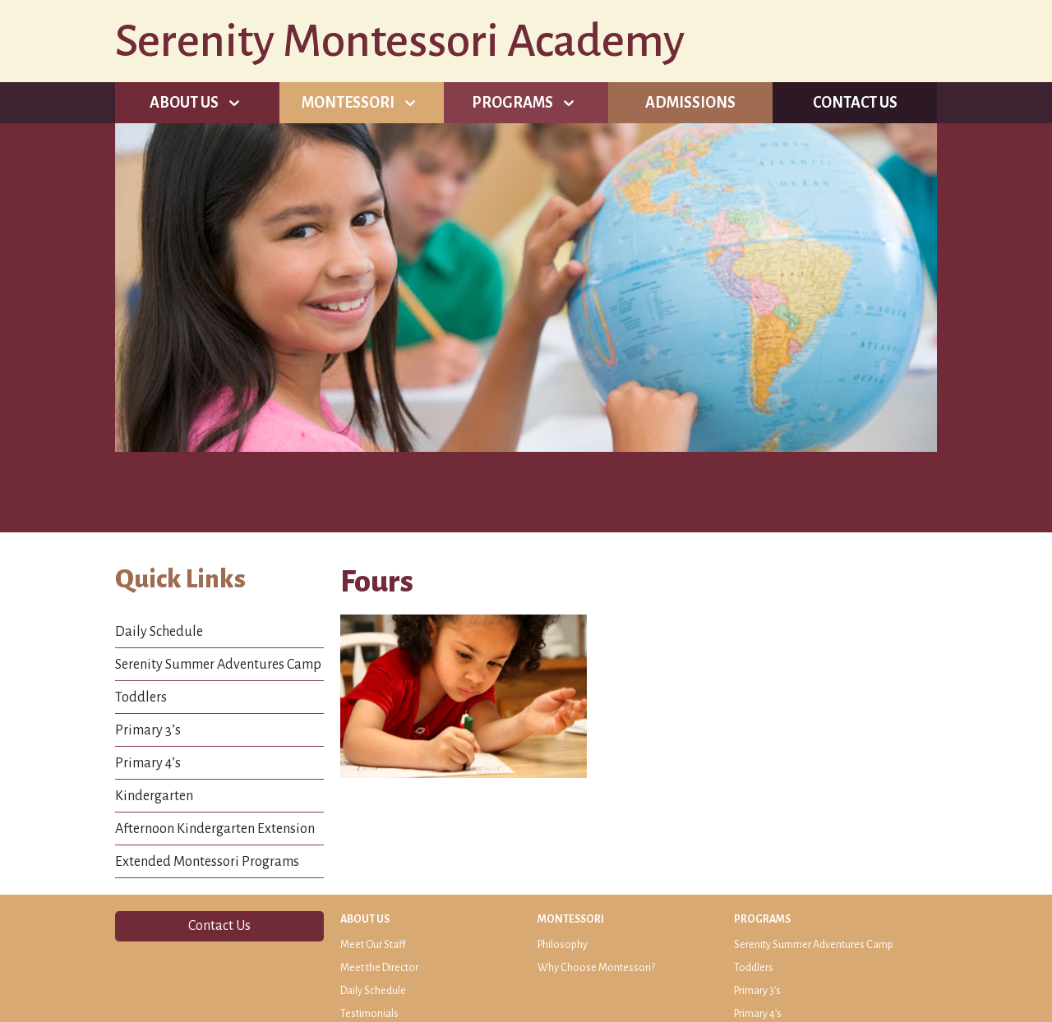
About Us (184, 102)
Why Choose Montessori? (596, 968)
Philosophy (563, 945)
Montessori (348, 102)
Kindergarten (154, 796)
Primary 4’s (148, 763)
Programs (512, 102)
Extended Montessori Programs (207, 861)
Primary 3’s (148, 730)
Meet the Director (379, 968)
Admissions (690, 102)
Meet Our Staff (373, 945)
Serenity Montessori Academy (400, 41)
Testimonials (369, 1014)
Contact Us (855, 102)
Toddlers (141, 697)
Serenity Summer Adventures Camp (218, 664)
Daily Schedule (159, 631)
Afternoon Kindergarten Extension (215, 829)
